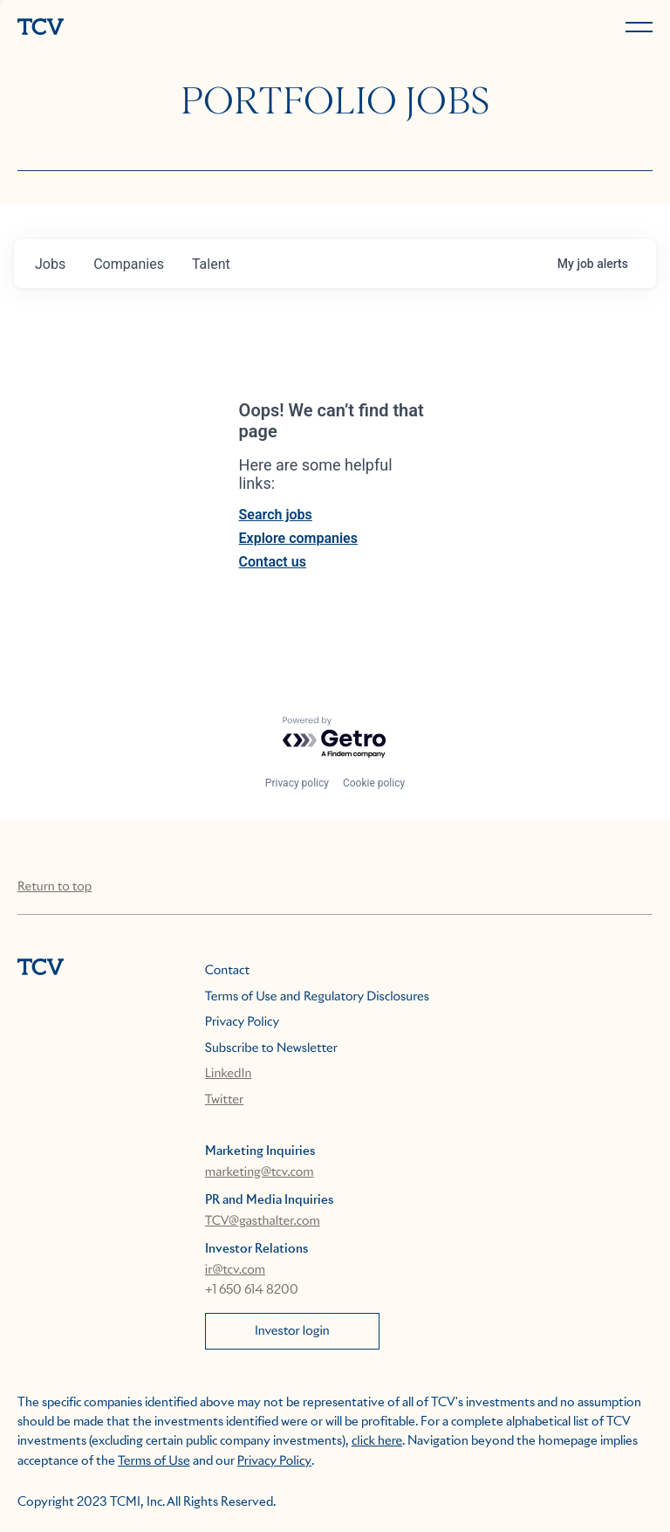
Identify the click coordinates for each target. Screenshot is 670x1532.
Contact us (272, 561)
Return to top (54, 887)
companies (128, 264)
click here (377, 1441)
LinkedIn (228, 1074)
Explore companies (298, 538)
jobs (50, 264)
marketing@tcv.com (259, 1172)
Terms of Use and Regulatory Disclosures (317, 997)
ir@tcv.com (235, 1270)
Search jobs (275, 514)
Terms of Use (154, 1461)
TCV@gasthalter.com (262, 1221)
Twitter (224, 1100)
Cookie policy (374, 783)
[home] (172, 28)
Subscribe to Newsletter (271, 1048)
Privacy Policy (242, 1022)
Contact (227, 971)
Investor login (292, 1331)
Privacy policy (297, 783)
